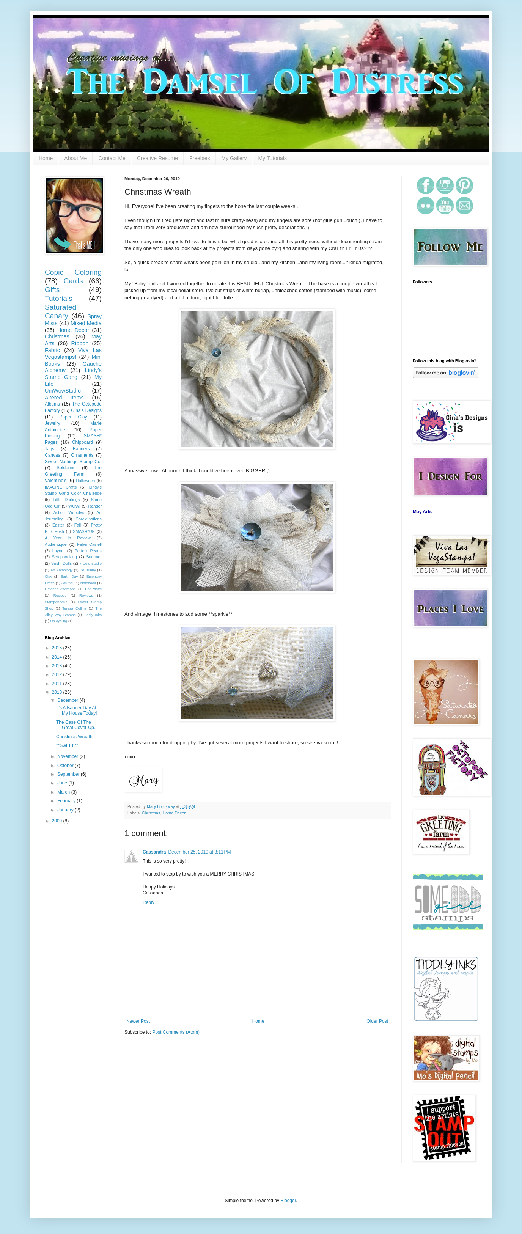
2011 (57, 683)
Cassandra (154, 852)
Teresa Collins (74, 608)
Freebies (199, 158)
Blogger (288, 1200)
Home (46, 158)
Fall (77, 525)
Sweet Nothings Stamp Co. (73, 461)
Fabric (52, 350)
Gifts (52, 290)
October (66, 765)
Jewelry (52, 423)
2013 (57, 665)
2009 (57, 821)
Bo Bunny (88, 570)
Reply (148, 902)
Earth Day (69, 576)
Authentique (56, 544)
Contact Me (112, 158)
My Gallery (234, 158)
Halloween (85, 480)
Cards (73, 281)
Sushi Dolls (61, 563)
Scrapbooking (64, 557)
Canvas (52, 455)
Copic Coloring (73, 272)
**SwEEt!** (67, 745)
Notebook (88, 583)
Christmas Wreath (74, 736)
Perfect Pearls (88, 551)
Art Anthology (61, 570)
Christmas (151, 813)
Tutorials (58, 298)
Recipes (60, 595)
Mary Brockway (161, 806)
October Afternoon (60, 589)
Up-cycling (58, 621)
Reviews (86, 595)
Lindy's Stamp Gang (73, 373)
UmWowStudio (63, 391)
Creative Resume (157, 158)
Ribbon (80, 343)
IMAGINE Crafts (61, 487)
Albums (52, 404)
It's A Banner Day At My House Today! (76, 710)
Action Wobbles (68, 512)
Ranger (95, 506)
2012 (57, 674)
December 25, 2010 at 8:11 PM (199, 852)
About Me (75, 158)
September (69, 774)
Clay (48, 576)
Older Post (377, 1021)
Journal (67, 583)
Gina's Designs (86, 410)
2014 (57, 657)
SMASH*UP (84, 531)
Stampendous (56, 602)
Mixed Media (86, 323)
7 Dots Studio (90, 563)
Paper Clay (73, 417)
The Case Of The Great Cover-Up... (77, 725)
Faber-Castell (89, 544)
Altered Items (64, 398)
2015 (57, 648)
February (67, 800)
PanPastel (93, 589)
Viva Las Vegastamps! (73, 353)
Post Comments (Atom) (176, 1032)
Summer (94, 557)
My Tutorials (272, 158)
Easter (58, 525)
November (68, 756)
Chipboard (82, 442)
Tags (49, 448)
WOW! (74, 506)
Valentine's (55, 480)
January (66, 810)
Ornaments (82, 455)
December (68, 700)
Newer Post (138, 1021)
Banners (81, 448)
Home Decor (174, 813)
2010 (57, 692)
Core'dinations (88, 519)
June (62, 783)
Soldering (66, 467)
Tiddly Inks (93, 615)
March (64, 792)
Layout (58, 551)
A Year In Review (68, 538)
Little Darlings (66, 499)
